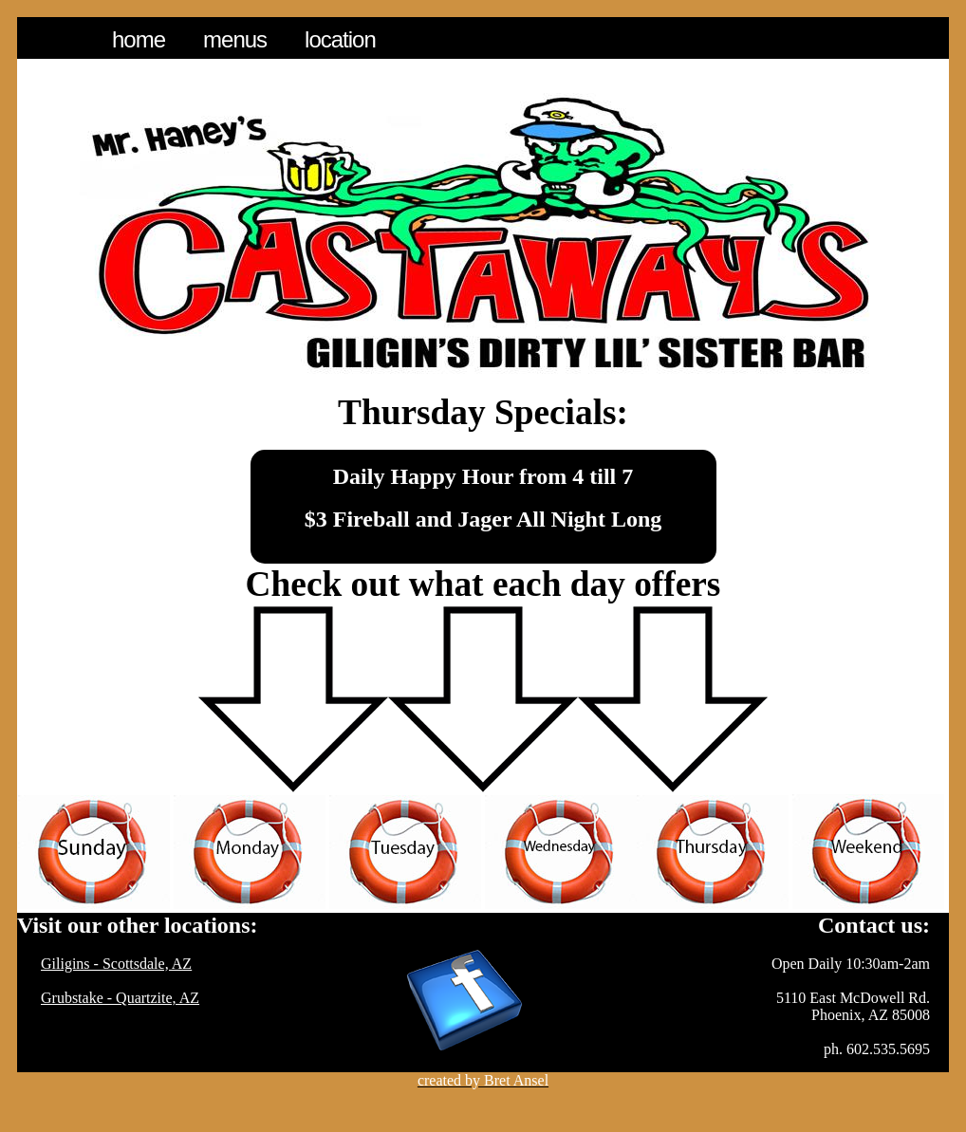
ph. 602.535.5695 (877, 1049)
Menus (235, 39)
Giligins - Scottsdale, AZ (116, 964)
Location (340, 39)
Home (138, 39)
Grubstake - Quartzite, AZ (120, 998)
